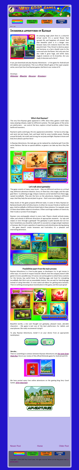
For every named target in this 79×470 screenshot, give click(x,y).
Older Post (64, 446)
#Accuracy (32, 76)
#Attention (14, 76)
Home (40, 446)
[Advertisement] (39, 431)
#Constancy (42, 76)
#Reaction (23, 76)
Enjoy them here (21, 383)
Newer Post (15, 446)
